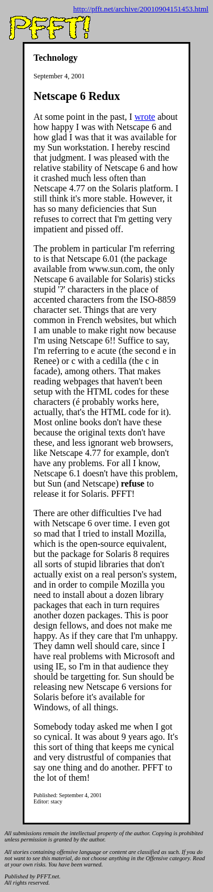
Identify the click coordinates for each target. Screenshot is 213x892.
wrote (145, 117)
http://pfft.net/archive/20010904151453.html (140, 9)
